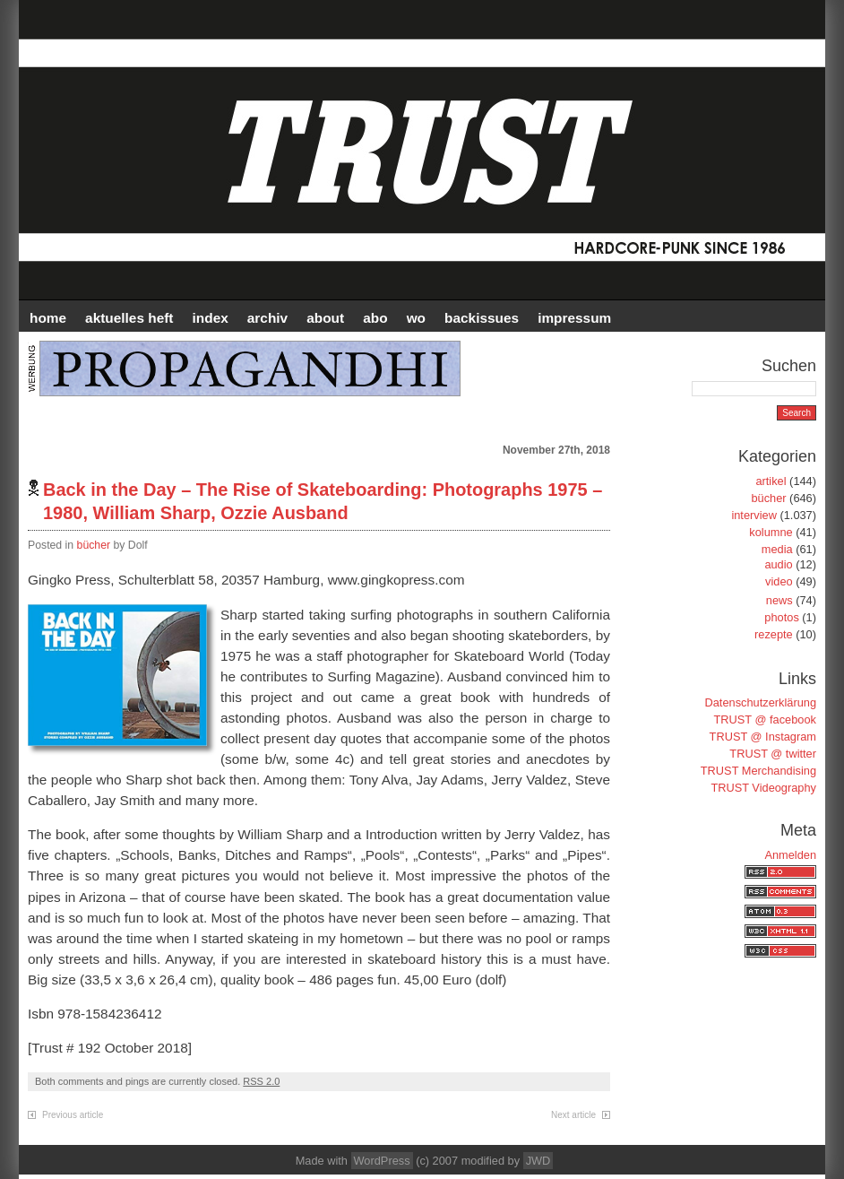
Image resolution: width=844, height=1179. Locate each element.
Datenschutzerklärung (760, 702)
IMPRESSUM (574, 317)
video (779, 581)
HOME (48, 317)
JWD (538, 1160)
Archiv (267, 317)
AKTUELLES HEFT (129, 317)
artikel (770, 481)
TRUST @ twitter (772, 753)
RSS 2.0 (261, 1081)
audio (778, 564)
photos (781, 617)
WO (416, 317)
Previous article (72, 1115)
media (777, 549)
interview (754, 515)
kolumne (770, 532)
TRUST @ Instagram (763, 736)
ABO (375, 317)
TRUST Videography (763, 787)
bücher (94, 545)
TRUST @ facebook (765, 719)
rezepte (773, 634)
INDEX (210, 317)
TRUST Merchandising (758, 770)
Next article (573, 1115)
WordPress (382, 1160)
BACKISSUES (481, 317)
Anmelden (790, 855)
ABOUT (325, 317)
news (779, 600)
